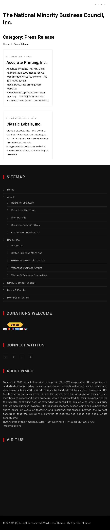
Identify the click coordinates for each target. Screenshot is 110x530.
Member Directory (18, 297)
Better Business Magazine (26, 253)
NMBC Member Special (21, 282)
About (10, 197)
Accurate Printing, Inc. (26, 62)
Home (10, 189)
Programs (17, 245)
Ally (29, 56)
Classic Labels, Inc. (23, 124)
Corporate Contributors (25, 232)
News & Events (16, 290)
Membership (18, 217)
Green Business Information (28, 260)
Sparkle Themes (81, 523)
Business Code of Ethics (25, 225)
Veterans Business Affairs (26, 267)
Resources (13, 239)
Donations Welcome (23, 210)
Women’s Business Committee (29, 275)
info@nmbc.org (12, 425)
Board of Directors (22, 202)
